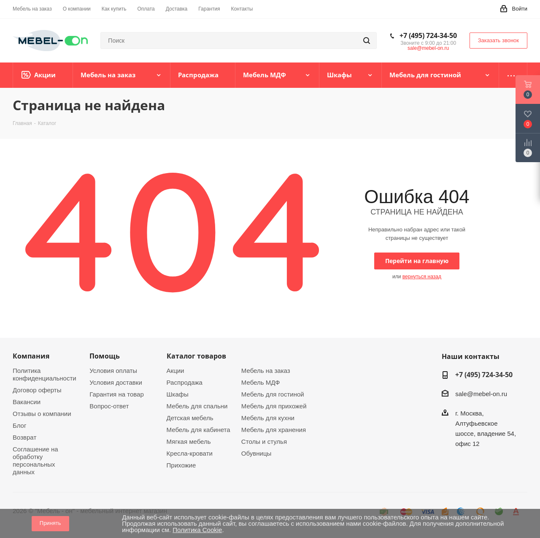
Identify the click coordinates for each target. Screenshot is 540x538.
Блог (19, 425)
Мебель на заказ (265, 370)
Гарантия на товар (116, 394)
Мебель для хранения (273, 429)
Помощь (104, 356)
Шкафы (178, 394)
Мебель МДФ (260, 382)
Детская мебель (190, 417)
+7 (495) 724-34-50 (428, 35)
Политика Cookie (197, 529)
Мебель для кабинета (198, 429)
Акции (175, 370)
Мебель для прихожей (274, 406)
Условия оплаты (113, 370)
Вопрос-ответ (109, 406)
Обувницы (256, 453)
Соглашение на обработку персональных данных (35, 461)
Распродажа (184, 382)
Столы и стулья (264, 441)
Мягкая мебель (189, 441)
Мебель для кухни (267, 417)
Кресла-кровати (190, 453)
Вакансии (26, 401)
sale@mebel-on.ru (428, 48)
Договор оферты (37, 390)
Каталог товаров (196, 356)
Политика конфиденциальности (44, 374)
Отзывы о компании (42, 413)
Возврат (24, 437)
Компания (31, 356)
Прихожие (181, 465)
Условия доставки (115, 382)
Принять (50, 523)
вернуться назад (421, 277)
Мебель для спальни (197, 406)
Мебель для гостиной (272, 394)
